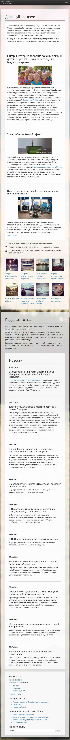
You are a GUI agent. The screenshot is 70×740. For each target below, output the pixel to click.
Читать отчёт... (13, 236)
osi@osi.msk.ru (15, 694)
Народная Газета (19, 707)
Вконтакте (17, 688)
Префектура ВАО (20, 722)
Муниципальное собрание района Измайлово (31, 717)
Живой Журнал (19, 691)
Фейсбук (16, 686)
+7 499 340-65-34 (16, 680)
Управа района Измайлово (23, 715)
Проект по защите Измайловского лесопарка (30, 702)
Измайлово (7, 2)
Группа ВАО (17, 704)
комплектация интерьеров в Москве (48, 167)
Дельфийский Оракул (31, 100)
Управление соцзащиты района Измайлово (30, 720)
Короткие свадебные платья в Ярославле (25, 380)
